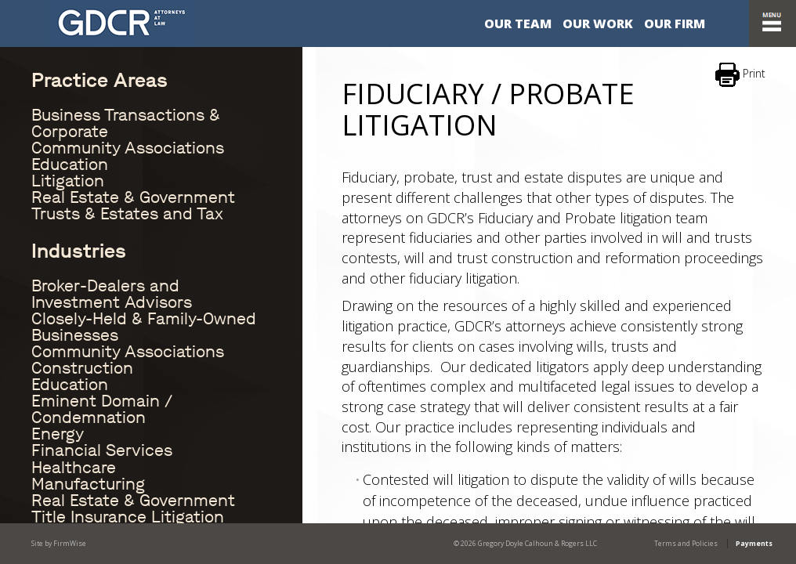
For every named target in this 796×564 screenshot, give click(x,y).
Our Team (518, 23)
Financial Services (101, 450)
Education (69, 164)
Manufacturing (88, 484)
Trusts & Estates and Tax (127, 214)
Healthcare (73, 468)
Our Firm (674, 23)
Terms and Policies (686, 543)
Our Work (598, 23)
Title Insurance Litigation (127, 517)
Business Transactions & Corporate (125, 123)
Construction (82, 368)
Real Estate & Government (133, 197)
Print (740, 75)
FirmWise (69, 543)
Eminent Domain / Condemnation (101, 409)
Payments (754, 543)
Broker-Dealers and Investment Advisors (111, 294)
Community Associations (127, 148)
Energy (57, 434)
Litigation (67, 181)
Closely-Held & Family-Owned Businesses (143, 327)
